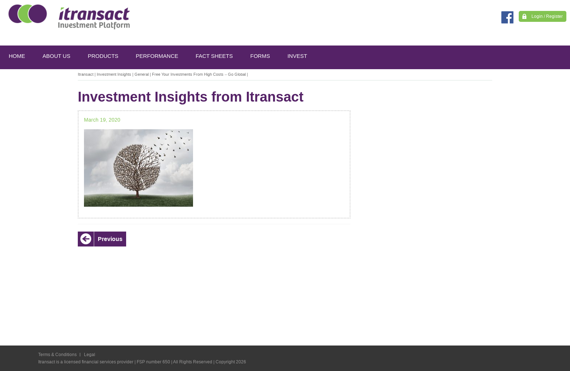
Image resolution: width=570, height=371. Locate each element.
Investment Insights (114, 74)
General (142, 74)
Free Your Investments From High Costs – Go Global (199, 74)
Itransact (85, 74)
